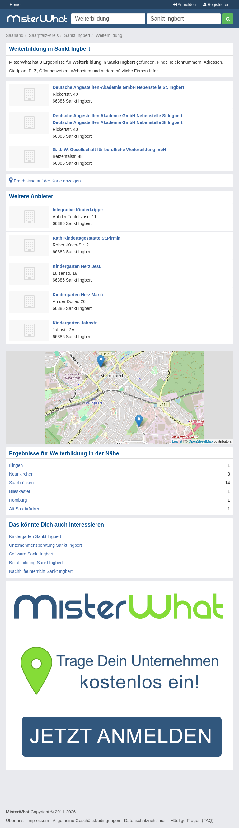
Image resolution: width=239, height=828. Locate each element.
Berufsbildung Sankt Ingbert (36, 562)
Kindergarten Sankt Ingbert (35, 536)
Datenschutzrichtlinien (145, 820)
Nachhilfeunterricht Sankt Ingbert (41, 571)
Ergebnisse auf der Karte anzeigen (45, 180)
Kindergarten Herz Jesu (77, 266)
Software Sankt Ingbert (31, 553)
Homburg (18, 500)
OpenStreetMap (201, 441)
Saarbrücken (21, 482)
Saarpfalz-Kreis (44, 35)
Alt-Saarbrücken (24, 508)
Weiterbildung (109, 35)
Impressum (38, 820)
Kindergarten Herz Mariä (78, 294)
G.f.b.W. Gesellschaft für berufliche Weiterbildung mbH (109, 149)
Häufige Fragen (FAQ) (192, 820)
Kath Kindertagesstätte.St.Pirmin (87, 238)
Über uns (15, 820)
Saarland (14, 35)
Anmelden (184, 4)
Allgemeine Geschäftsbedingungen (86, 820)
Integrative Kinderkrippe (78, 209)
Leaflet (177, 441)
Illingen (16, 465)
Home (15, 4)
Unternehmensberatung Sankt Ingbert (45, 545)
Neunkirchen (21, 474)
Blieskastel (19, 491)
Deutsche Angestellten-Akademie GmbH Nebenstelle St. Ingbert (118, 87)
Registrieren (216, 4)
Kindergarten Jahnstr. (75, 322)
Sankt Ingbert (77, 35)
